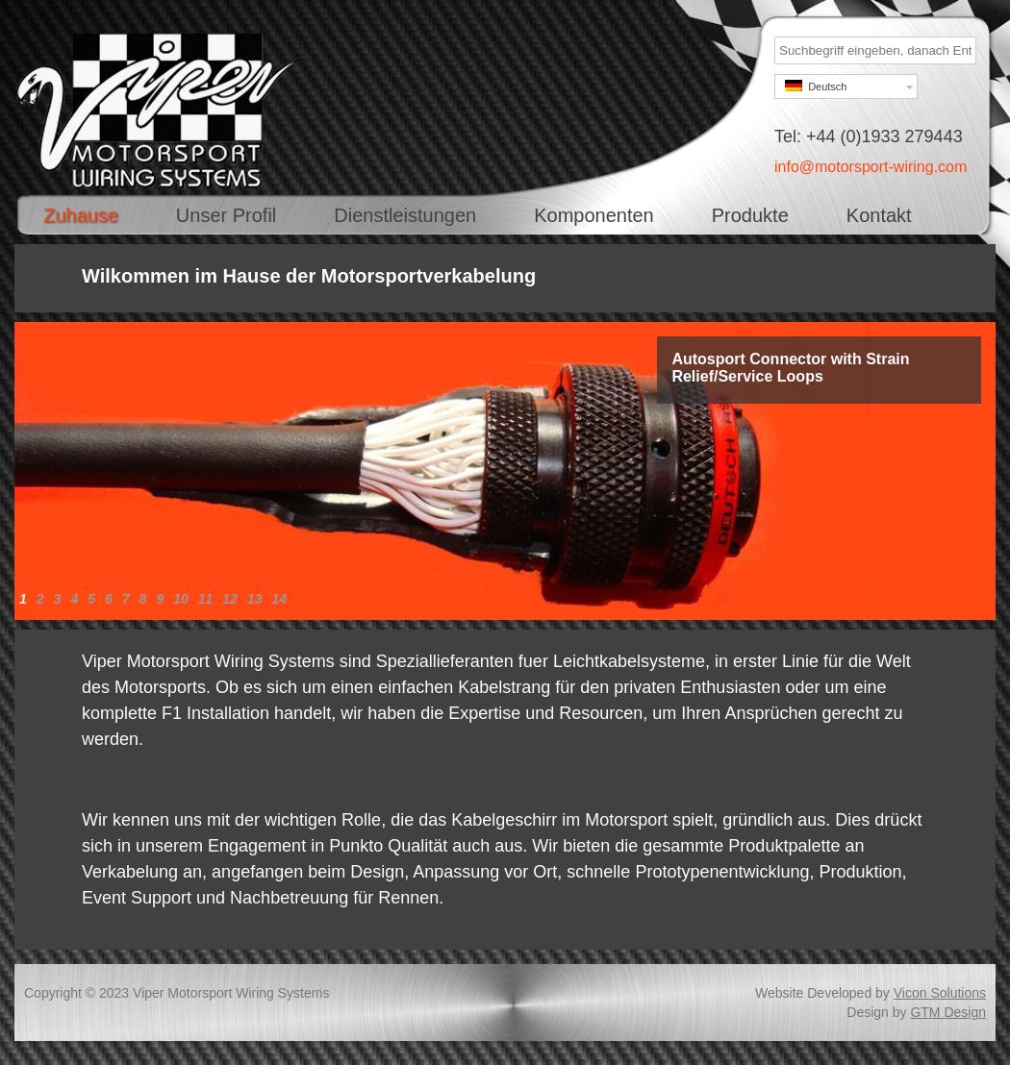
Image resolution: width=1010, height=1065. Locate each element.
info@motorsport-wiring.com (870, 167)
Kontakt (879, 215)
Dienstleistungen (405, 215)
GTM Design (948, 1012)
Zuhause (80, 215)
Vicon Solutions (940, 993)
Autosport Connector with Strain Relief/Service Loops (790, 367)
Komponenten (594, 215)
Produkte (750, 215)
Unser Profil (226, 215)
